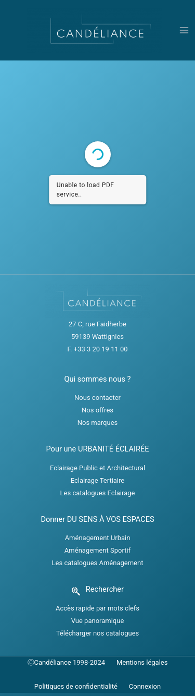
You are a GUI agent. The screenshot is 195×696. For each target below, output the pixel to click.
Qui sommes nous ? (97, 379)
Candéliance (52, 662)
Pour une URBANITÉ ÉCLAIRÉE (97, 449)
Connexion (145, 686)
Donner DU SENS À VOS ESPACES (97, 519)
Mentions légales (142, 662)
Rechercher (105, 589)
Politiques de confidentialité (76, 686)
